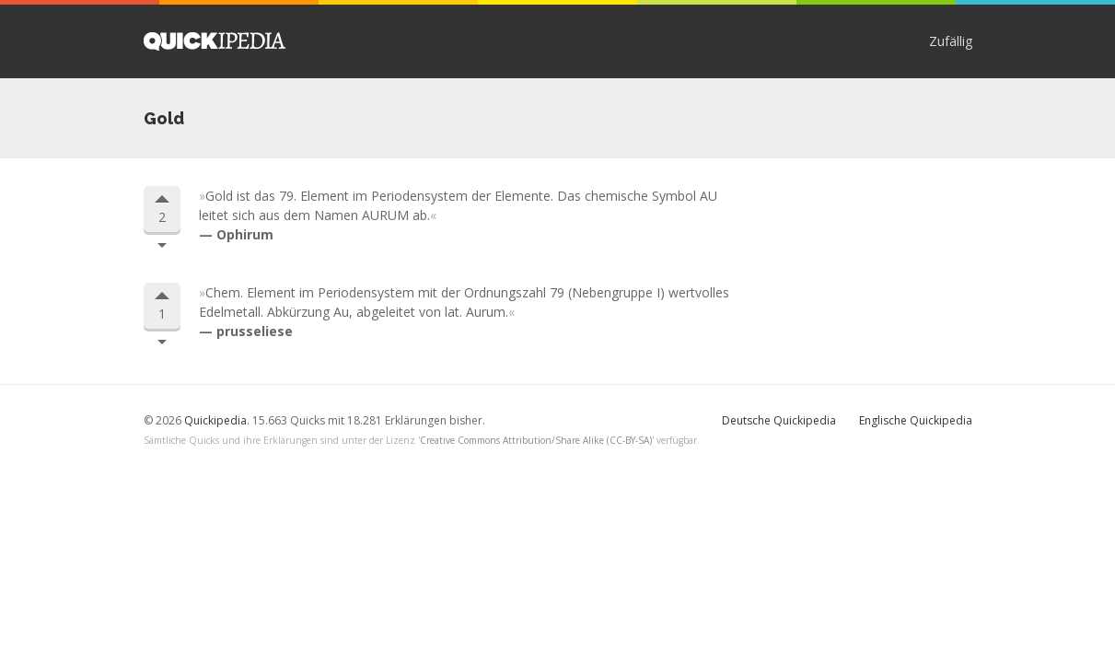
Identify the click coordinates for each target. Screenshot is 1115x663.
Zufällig (950, 41)
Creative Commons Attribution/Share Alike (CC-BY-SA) (536, 440)
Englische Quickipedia (915, 420)
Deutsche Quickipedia (779, 420)
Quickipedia (214, 41)
